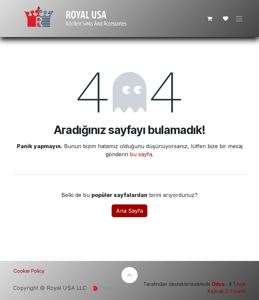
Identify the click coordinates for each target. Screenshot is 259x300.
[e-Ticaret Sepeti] (209, 19)
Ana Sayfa (129, 211)
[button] (129, 275)
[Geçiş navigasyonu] (239, 19)
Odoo (219, 284)
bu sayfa (141, 155)
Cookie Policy (29, 271)
